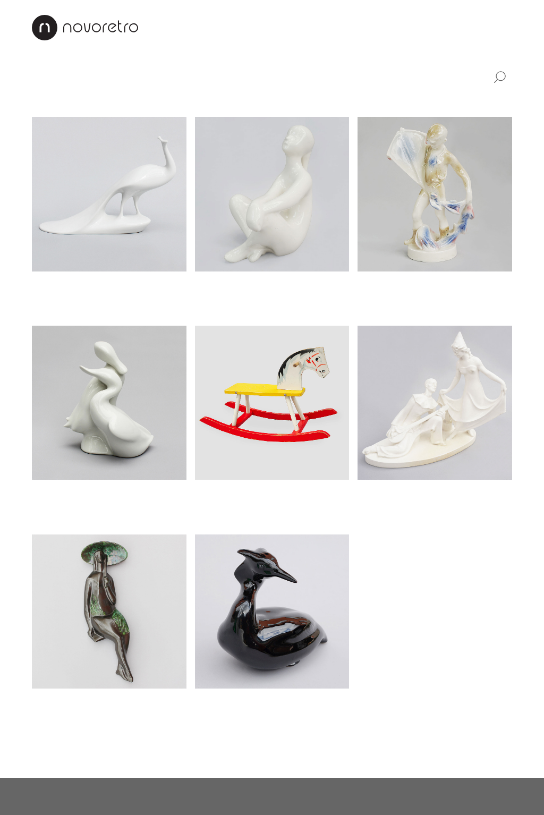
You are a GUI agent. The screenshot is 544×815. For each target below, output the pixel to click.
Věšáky (283, 101)
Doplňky (315, 75)
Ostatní (397, 101)
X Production (488, 796)
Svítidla (148, 75)
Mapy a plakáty (340, 101)
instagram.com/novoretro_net (299, 796)
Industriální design (230, 75)
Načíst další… (60, 750)
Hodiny (46, 101)
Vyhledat (499, 77)
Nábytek (90, 75)
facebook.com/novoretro (184, 796)
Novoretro (85, 27)
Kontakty (427, 27)
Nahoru (497, 750)
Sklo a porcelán (140, 101)
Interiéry (245, 27)
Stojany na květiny (220, 101)
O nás (203, 27)
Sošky (84, 101)
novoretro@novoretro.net (77, 796)
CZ (483, 27)
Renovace (298, 27)
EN (505, 27)
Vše (42, 75)
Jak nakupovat (363, 27)
